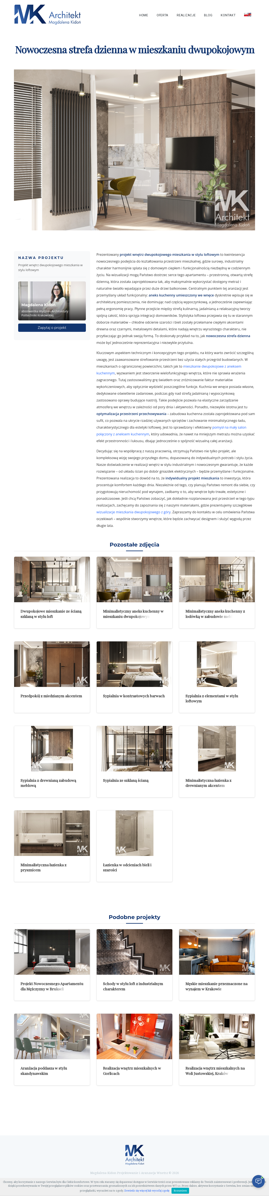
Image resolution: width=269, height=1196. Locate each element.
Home (143, 15)
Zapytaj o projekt (52, 328)
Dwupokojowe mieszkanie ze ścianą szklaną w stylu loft (51, 614)
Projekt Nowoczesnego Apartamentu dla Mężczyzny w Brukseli (52, 986)
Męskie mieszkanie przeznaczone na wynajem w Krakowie (216, 986)
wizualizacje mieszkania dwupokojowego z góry (133, 512)
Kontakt (228, 15)
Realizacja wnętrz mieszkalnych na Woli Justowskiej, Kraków (215, 1071)
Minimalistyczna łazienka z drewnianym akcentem (208, 783)
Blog (208, 15)
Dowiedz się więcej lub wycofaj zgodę (146, 1190)
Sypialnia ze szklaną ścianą (125, 780)
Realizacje (186, 15)
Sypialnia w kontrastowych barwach (134, 695)
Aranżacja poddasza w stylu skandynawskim (44, 1071)
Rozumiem (180, 1190)
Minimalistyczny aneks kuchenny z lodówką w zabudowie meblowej (215, 614)
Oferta (162, 15)
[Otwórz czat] (258, 1181)
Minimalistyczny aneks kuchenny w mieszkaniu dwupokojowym (133, 614)
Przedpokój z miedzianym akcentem (51, 695)
